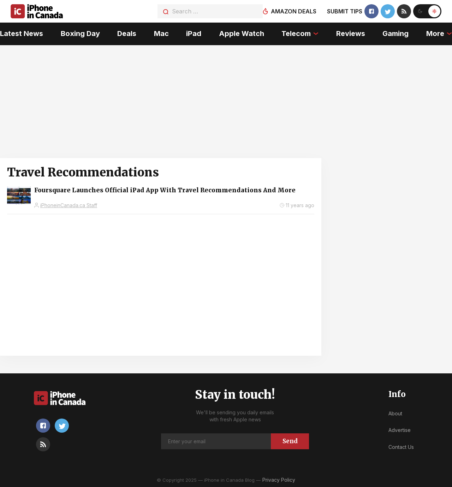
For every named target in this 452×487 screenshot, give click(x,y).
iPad (193, 33)
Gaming (395, 33)
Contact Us (401, 447)
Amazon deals (293, 11)
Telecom (296, 33)
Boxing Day (80, 33)
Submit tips (344, 11)
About (395, 413)
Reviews (350, 33)
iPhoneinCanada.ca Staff (68, 205)
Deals (126, 33)
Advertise (399, 430)
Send (290, 441)
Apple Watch (241, 33)
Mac (161, 33)
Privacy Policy (278, 480)
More (435, 33)
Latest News (21, 33)
